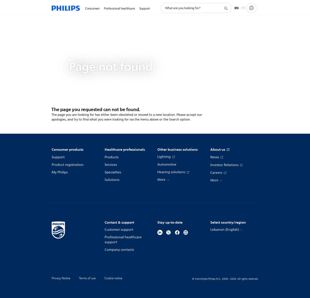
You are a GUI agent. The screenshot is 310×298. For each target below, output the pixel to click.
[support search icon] (225, 8)
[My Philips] (251, 8)
